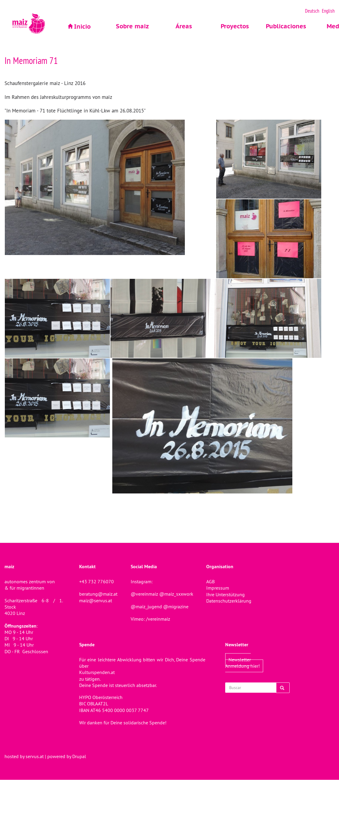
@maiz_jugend (146, 606)
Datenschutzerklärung (228, 601)
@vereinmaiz (144, 594)
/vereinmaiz (157, 619)
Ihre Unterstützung (225, 594)
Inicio (82, 26)
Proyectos (235, 26)
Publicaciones (286, 26)
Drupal (79, 756)
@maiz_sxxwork (176, 594)
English (328, 11)
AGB (210, 581)
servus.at (35, 756)
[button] (110, 187)
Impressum (217, 588)
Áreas (184, 26)
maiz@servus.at (95, 600)
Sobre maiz (132, 26)
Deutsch (312, 11)
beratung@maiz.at (98, 594)
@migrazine (175, 606)
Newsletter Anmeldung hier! (242, 663)
